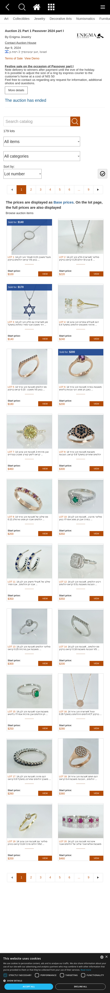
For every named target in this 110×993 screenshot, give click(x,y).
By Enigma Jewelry (18, 37)
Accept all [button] (29, 986)
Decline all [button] (80, 986)
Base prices (63, 202)
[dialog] (55, 973)
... (79, 189)
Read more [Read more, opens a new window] (86, 969)
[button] (55, 980)
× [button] (106, 957)
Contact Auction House (20, 42)
